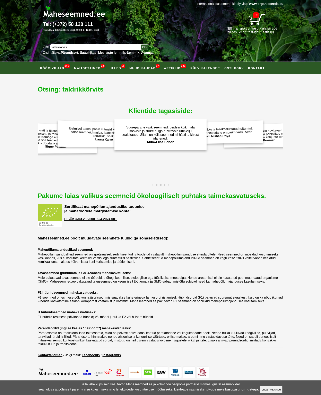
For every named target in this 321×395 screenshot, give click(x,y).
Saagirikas (88, 52)
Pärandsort (69, 52)
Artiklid (175, 67)
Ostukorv (234, 68)
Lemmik (133, 52)
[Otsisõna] (96, 47)
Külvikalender (205, 68)
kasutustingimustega (241, 389)
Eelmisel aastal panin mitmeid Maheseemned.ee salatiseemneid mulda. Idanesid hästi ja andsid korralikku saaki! (102, 134)
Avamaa (147, 52)
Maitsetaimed (89, 67)
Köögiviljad (55, 67)
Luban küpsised (271, 389)
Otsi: (46, 47)
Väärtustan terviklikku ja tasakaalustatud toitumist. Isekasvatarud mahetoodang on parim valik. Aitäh (218, 132)
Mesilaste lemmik (111, 52)
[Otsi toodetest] (144, 47)
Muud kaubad (144, 67)
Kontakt (256, 68)
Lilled (117, 67)
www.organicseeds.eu (266, 4)
